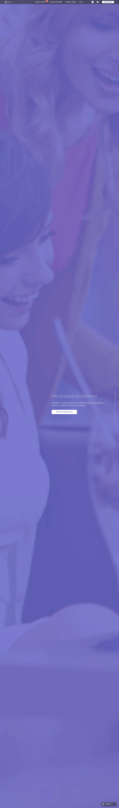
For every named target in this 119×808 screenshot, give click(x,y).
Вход (81, 2)
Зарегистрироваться (64, 412)
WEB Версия (108, 2)
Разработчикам (70, 2)
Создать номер (40, 2)
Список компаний (56, 2)
